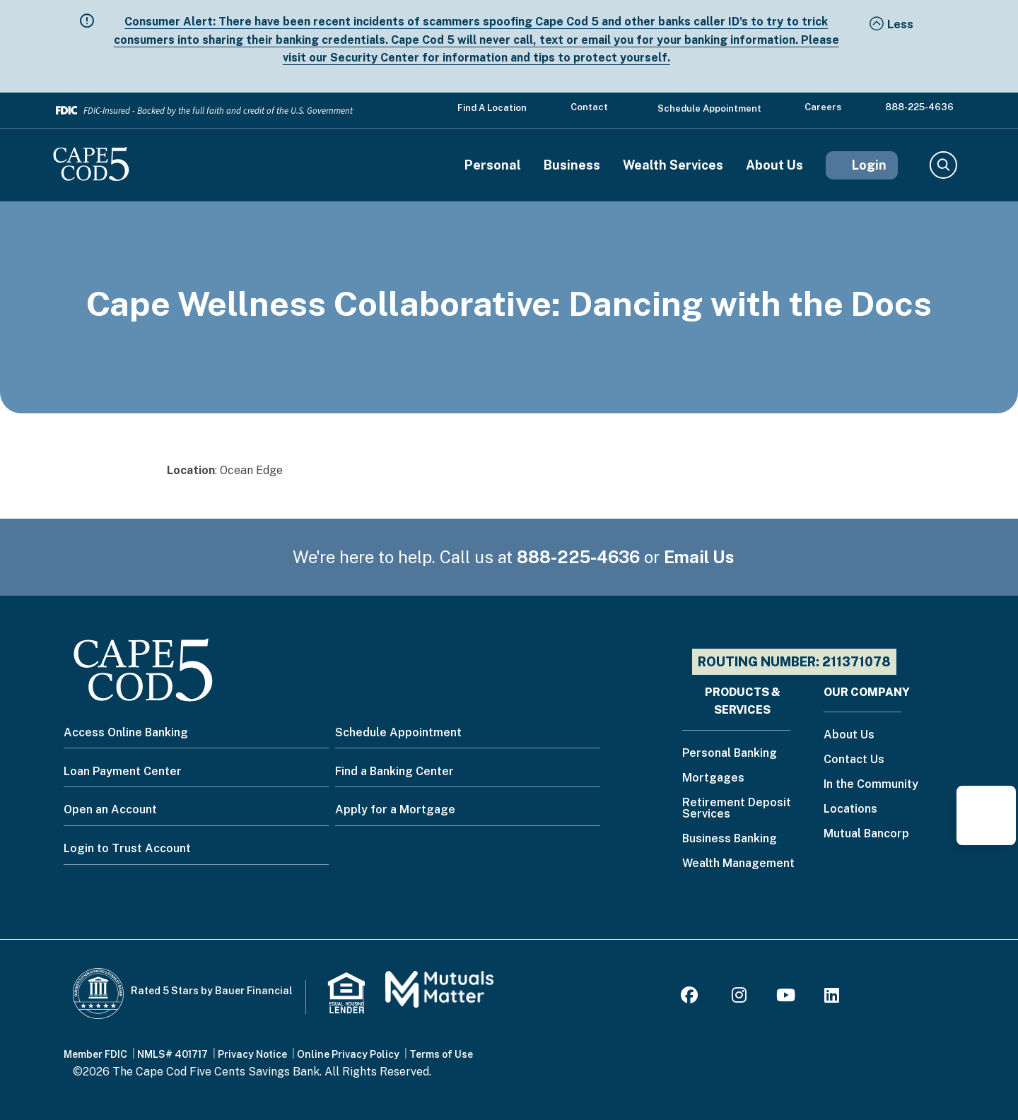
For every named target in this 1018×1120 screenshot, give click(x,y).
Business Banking (729, 839)
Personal (492, 165)
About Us (774, 165)
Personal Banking (729, 754)
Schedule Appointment (709, 108)
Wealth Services (673, 165)
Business (572, 165)
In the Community (871, 785)
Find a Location (492, 107)
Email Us (699, 557)
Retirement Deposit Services (736, 808)
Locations (850, 809)
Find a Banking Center (394, 771)
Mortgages (713, 778)
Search (942, 165)
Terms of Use (441, 1054)
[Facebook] (691, 997)
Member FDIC (95, 1054)
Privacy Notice (252, 1054)
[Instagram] (739, 997)
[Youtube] (785, 997)
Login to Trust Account (127, 848)
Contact (589, 107)
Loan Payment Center (123, 771)
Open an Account (110, 809)
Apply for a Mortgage (395, 809)
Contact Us (854, 760)
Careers (823, 107)
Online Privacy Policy (348, 1054)
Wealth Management (738, 864)
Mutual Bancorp (866, 834)
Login (869, 165)
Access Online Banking (126, 732)
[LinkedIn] (831, 997)
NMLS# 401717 (172, 1054)
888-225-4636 (919, 107)
